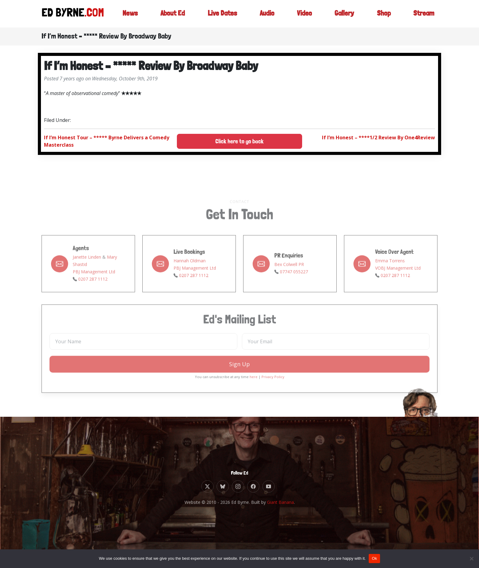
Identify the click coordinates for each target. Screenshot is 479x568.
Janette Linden (87, 271)
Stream (423, 13)
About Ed (170, 13)
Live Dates (221, 13)
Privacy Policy (272, 390)
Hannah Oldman (190, 274)
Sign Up (239, 378)
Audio (266, 13)
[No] (471, 558)
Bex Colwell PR (289, 278)
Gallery (343, 13)
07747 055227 (294, 285)
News (127, 13)
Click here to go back (239, 141)
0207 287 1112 (93, 293)
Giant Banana (280, 502)
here (254, 390)
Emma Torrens (390, 274)
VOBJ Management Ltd (398, 282)
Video (304, 13)
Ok (374, 558)
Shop (382, 13)
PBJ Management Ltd (94, 285)
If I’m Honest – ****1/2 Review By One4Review (378, 137)
